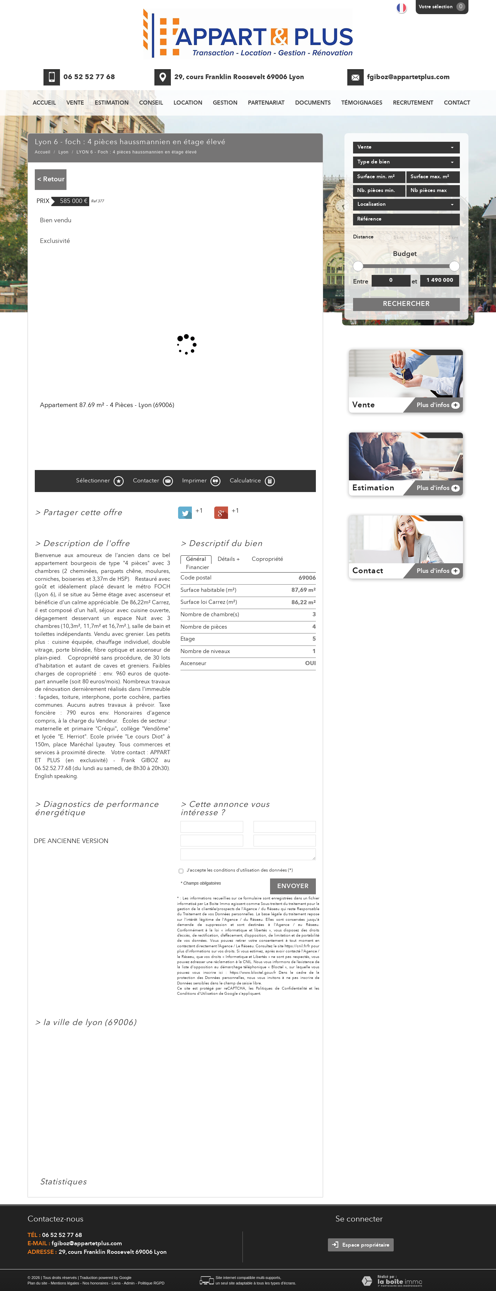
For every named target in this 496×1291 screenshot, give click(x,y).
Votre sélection (436, 6)
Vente (75, 103)
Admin (129, 1283)
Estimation (111, 103)
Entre (360, 282)
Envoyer (293, 886)
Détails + (229, 559)
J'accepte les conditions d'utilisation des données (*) (240, 870)
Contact (457, 103)
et (414, 282)
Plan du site (37, 1283)
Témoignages (361, 103)
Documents (313, 103)
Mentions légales (65, 1283)
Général (196, 559)
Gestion (225, 103)
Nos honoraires (95, 1283)
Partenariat (266, 103)
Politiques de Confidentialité (281, 989)
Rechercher (406, 304)
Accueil (44, 103)
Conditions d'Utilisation (197, 994)
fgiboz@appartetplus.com (408, 77)
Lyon (64, 152)
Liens (116, 1283)
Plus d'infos (438, 405)
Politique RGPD (151, 1283)
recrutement (413, 103)
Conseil (151, 103)
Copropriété (267, 559)
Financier (197, 567)
